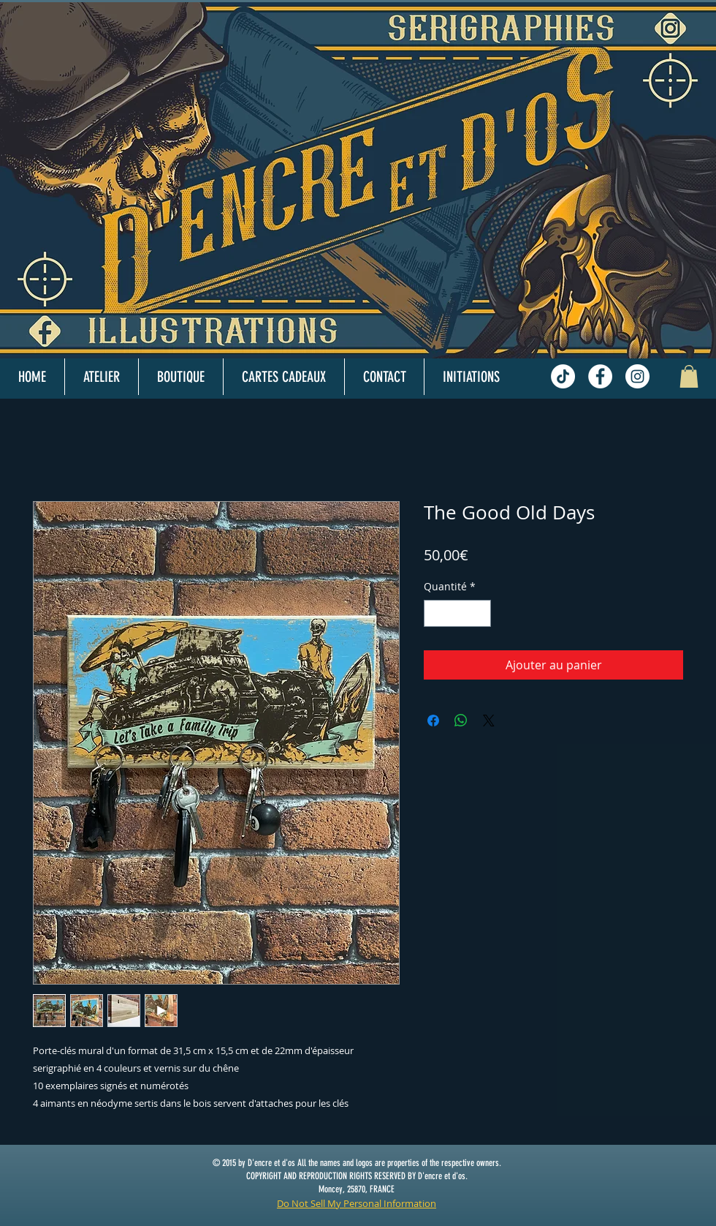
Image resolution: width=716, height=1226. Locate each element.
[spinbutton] (457, 613)
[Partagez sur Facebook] (433, 720)
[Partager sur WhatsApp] (461, 720)
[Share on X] (489, 720)
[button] (688, 376)
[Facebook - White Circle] (600, 376)
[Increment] (480, 613)
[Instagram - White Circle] (637, 376)
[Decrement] (435, 613)
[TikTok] (563, 376)
